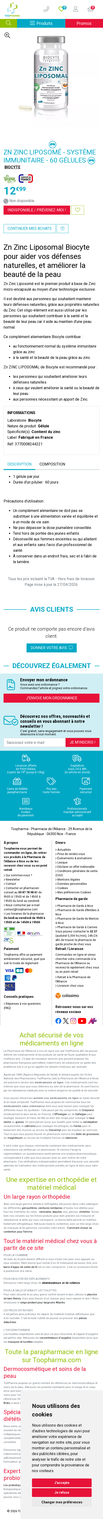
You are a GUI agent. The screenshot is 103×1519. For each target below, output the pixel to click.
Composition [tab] (52, 464)
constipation (90, 1122)
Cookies (61, 888)
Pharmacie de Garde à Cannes (76, 927)
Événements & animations (73, 858)
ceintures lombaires (50, 1208)
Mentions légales (67, 879)
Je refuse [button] (61, 1492)
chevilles (84, 1211)
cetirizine (30, 1126)
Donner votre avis (52, 648)
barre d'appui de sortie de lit (20, 1267)
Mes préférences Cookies (73, 892)
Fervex (77, 1126)
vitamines (71, 1137)
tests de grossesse (87, 1134)
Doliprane (88, 1110)
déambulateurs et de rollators (61, 1282)
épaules (57, 1211)
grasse (19, 1122)
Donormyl (55, 1130)
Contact (10, 884)
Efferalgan (60, 1114)
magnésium (15, 1137)
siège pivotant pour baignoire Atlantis (42, 1302)
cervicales (45, 1211)
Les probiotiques (13, 1485)
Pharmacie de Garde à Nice (74, 906)
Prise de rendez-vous (70, 854)
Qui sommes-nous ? (18, 875)
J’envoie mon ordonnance (51, 698)
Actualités (63, 849)
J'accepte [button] (61, 1483)
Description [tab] (19, 464)
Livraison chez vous (69, 985)
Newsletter (12, 879)
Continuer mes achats (30, 228)
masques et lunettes (20, 1341)
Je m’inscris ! (82, 742)
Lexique (61, 862)
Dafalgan (80, 1114)
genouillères (29, 1208)
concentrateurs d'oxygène (55, 1337)
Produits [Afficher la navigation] (47, 23)
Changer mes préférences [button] (61, 1502)
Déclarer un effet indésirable (74, 866)
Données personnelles (71, 884)
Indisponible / (37, 210)
